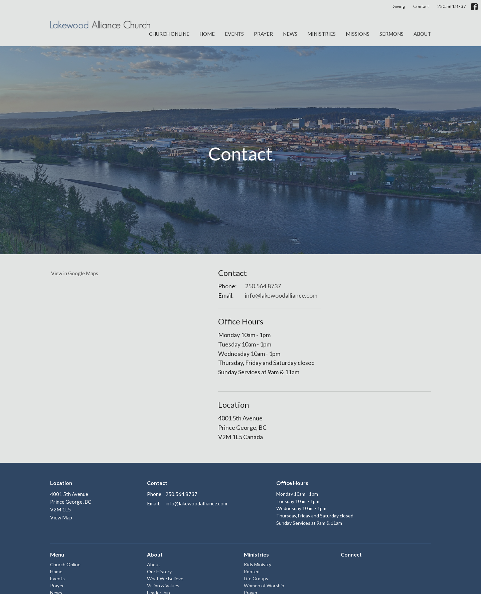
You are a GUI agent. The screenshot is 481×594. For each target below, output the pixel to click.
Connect (351, 554)
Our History (159, 571)
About (422, 34)
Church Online (169, 34)
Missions (357, 34)
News (290, 34)
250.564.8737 (451, 6)
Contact (421, 6)
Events (234, 34)
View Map (61, 517)
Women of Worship (264, 585)
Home (207, 34)
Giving (398, 6)
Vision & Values (163, 585)
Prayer (263, 34)
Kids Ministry (257, 564)
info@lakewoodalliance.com (281, 295)
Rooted (252, 571)
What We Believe (165, 578)
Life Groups (256, 578)
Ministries (321, 34)
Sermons (391, 34)
